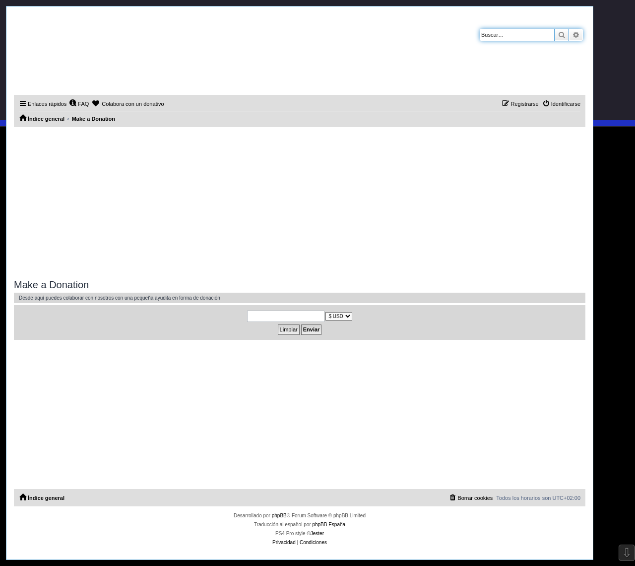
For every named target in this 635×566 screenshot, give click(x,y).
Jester (317, 533)
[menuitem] (79, 104)
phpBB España (328, 524)
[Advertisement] (299, 201)
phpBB (279, 515)
